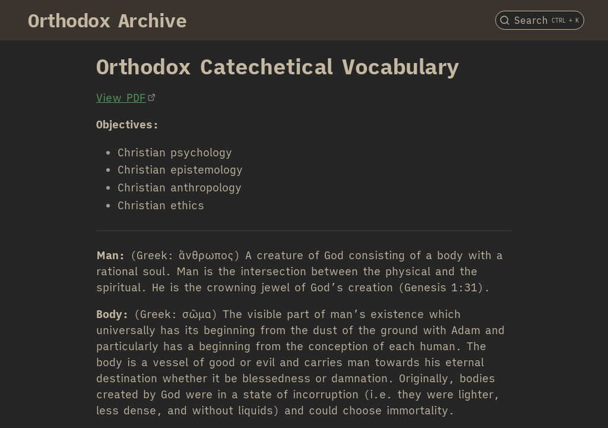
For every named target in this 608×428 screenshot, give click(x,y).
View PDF (121, 98)
